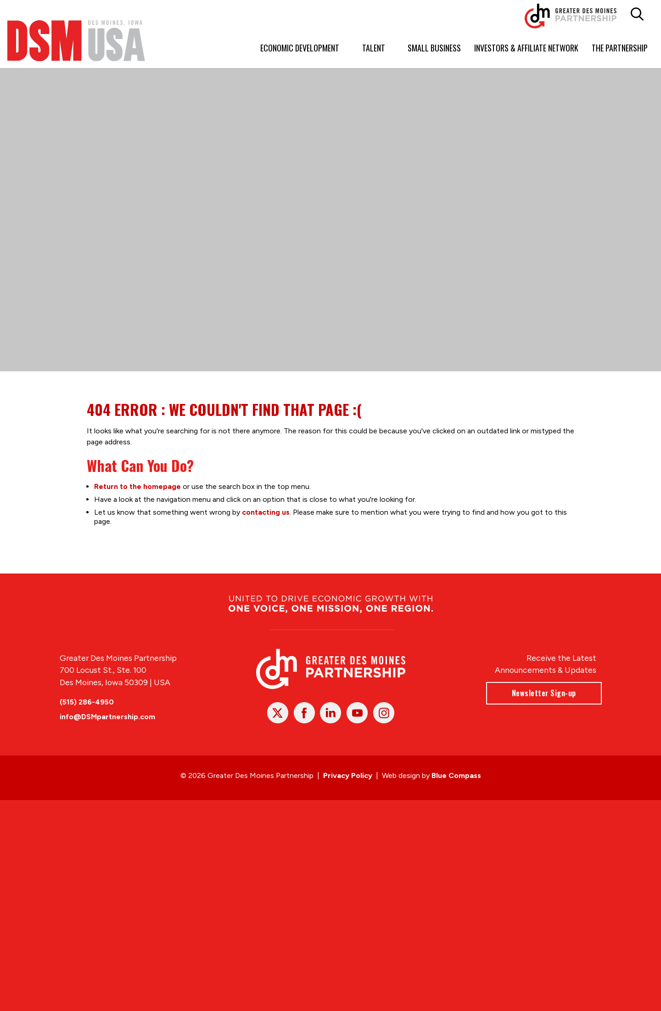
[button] (637, 14)
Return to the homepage (137, 486)
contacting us (266, 511)
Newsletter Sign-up (543, 693)
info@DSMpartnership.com (107, 716)
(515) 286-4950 (87, 702)
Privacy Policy (347, 775)
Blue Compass (456, 775)
